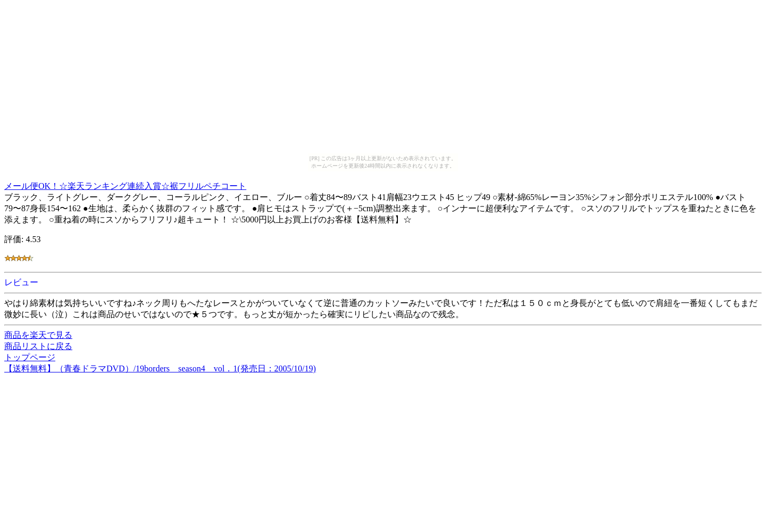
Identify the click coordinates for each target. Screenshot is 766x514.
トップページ (29, 357)
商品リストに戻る (38, 346)
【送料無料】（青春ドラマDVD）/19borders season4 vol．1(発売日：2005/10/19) (160, 368)
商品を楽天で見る (38, 334)
